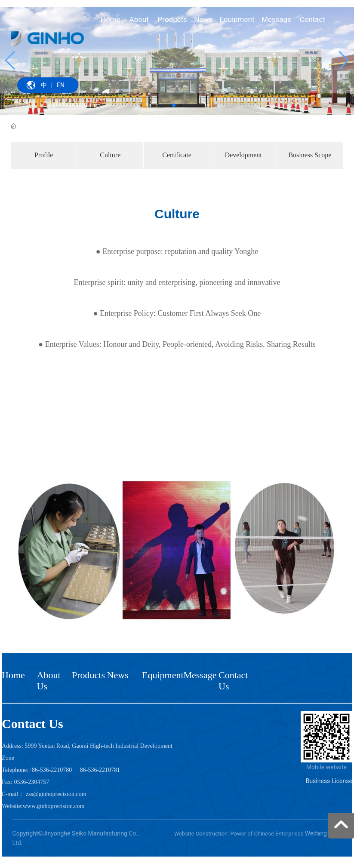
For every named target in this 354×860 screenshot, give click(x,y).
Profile (43, 155)
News (118, 675)
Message (200, 675)
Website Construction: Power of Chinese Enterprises (239, 833)
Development (243, 155)
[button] (173, 105)
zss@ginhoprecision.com (56, 794)
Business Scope (309, 155)
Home (13, 675)
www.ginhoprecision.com (54, 806)
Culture (110, 155)
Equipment (163, 675)
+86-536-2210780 (50, 770)
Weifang (316, 833)
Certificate (176, 155)
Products (88, 675)
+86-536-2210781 (98, 770)
